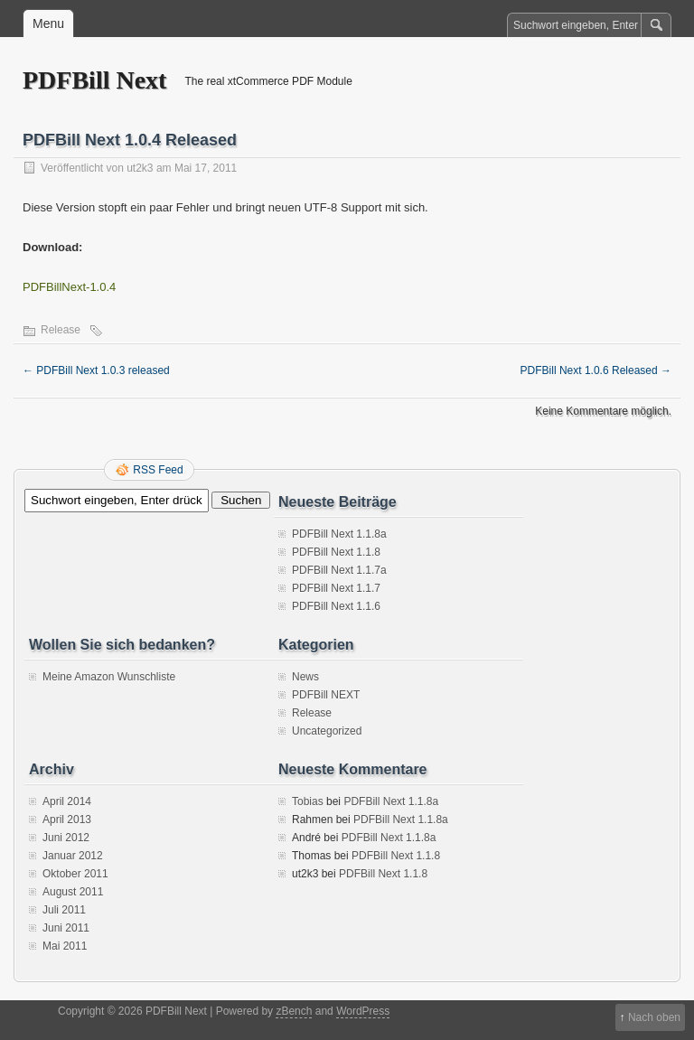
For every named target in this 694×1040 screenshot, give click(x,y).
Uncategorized (326, 731)
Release (60, 329)
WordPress (362, 1011)
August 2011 (72, 891)
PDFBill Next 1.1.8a (339, 534)
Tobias (308, 801)
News (305, 676)
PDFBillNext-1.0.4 (69, 287)
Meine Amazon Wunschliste (108, 676)
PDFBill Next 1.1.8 (336, 552)
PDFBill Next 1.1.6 (336, 606)
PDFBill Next (94, 80)
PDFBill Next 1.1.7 (336, 588)
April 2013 (66, 819)
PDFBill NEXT (326, 695)
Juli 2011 (64, 910)
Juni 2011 (65, 928)
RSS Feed (158, 470)
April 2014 (66, 801)
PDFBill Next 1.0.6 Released (595, 370)
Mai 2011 (64, 946)
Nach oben (654, 1017)
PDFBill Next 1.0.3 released (96, 370)
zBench (294, 1011)
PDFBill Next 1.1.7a (339, 570)
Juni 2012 (65, 837)
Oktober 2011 (75, 873)
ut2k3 (140, 168)
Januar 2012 (72, 855)
